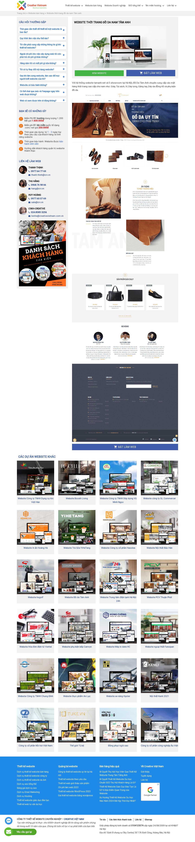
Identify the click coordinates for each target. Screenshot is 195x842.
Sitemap (148, 819)
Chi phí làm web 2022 (68, 787)
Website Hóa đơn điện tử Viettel (36, 646)
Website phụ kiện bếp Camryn (77, 646)
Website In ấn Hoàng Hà (36, 547)
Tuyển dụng (146, 776)
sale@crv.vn (35, 202)
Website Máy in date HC (118, 646)
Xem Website (99, 73)
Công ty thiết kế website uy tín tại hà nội (75, 773)
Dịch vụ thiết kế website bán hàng (32, 771)
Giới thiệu (145, 771)
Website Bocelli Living (77, 498)
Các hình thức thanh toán (120, 819)
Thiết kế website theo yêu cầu (72, 779)
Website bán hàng (93, 5)
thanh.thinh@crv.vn (39, 174)
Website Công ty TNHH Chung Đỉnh (35, 696)
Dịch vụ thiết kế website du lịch (31, 780)
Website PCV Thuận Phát (159, 597)
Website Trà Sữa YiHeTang (77, 547)
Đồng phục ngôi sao (118, 745)
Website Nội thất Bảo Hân (159, 547)
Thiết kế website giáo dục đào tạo (33, 800)
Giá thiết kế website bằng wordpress (75, 795)
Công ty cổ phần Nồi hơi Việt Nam (36, 745)
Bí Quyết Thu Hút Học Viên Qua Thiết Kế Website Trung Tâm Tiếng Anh (118, 773)
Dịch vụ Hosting (24, 796)
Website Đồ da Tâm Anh (77, 597)
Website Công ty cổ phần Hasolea (118, 547)
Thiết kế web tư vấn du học (29, 804)
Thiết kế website (72, 5)
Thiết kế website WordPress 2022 (74, 791)
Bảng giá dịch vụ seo (27, 788)
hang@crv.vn (36, 188)
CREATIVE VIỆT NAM (74, 819)
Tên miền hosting (153, 5)
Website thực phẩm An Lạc (76, 696)
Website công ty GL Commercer (159, 498)
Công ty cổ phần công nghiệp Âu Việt (159, 745)
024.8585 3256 (37, 212)
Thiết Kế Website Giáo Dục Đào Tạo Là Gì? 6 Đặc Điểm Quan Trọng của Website (118, 790)
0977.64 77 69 (37, 171)
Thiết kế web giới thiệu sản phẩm (73, 783)
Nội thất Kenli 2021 (159, 696)
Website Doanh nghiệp (115, 5)
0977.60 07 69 (37, 198)
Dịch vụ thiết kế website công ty (32, 776)
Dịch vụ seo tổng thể (26, 784)
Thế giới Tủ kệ (77, 745)
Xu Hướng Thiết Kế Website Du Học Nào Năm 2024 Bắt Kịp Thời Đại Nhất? (118, 799)
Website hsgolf (35, 597)
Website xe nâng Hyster (118, 696)
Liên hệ (170, 5)
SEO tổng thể (134, 5)
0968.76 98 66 (37, 185)
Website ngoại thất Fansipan (159, 646)
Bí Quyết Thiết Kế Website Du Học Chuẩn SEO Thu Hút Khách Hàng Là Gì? (118, 781)
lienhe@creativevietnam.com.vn (46, 216)
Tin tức (103, 819)
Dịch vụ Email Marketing (28, 792)
